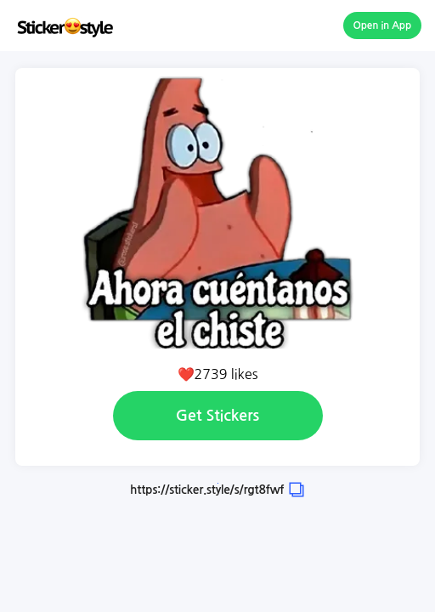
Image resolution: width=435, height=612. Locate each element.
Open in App (382, 25)
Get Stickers (217, 415)
